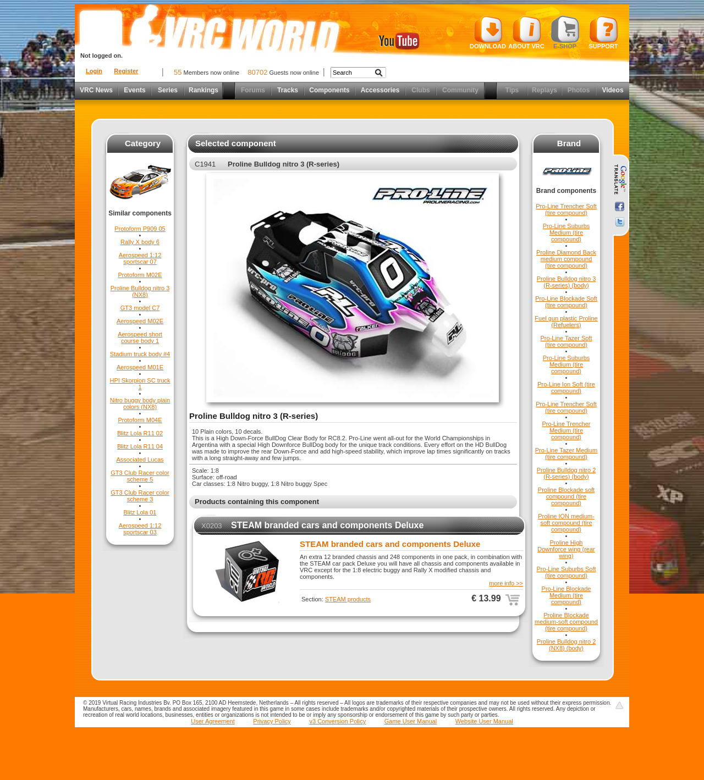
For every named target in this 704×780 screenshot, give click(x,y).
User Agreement (212, 721)
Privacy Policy (271, 721)
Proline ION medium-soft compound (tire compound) (566, 523)
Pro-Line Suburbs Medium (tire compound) (566, 232)
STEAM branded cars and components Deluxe (327, 525)
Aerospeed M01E (140, 367)
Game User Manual (410, 721)
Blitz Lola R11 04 (140, 446)
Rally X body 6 (140, 242)
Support (603, 32)
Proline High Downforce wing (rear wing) (566, 549)
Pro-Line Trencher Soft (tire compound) (566, 209)
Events (134, 90)
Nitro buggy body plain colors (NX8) (140, 403)
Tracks (287, 90)
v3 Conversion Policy (337, 721)
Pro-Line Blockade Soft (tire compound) (566, 301)
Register (126, 71)
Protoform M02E (140, 275)
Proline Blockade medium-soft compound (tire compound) (566, 622)
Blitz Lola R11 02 (140, 433)
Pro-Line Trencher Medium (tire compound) (566, 430)
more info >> (506, 583)
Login (94, 71)
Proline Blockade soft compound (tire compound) (566, 496)
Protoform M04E (140, 420)
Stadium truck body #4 (140, 354)
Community (460, 90)
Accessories (380, 90)
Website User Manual (484, 721)
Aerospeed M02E (140, 321)
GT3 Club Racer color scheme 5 (140, 476)
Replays (544, 90)
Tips (512, 90)
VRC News (96, 90)
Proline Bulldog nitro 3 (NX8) (140, 291)
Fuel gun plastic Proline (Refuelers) (566, 321)
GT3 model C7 (140, 308)
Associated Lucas (139, 459)
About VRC (526, 32)
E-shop (565, 32)
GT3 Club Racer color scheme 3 (140, 495)
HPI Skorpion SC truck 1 (139, 383)
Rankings (203, 90)
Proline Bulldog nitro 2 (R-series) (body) (566, 473)
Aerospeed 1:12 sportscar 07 (140, 258)
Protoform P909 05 (139, 228)
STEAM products (348, 599)
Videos (612, 90)
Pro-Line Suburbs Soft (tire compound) (566, 572)
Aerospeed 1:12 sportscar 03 (140, 528)
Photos (579, 90)
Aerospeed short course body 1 (140, 337)
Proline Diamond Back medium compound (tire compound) (566, 259)
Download (488, 32)
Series (168, 90)
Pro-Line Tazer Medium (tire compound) (566, 453)
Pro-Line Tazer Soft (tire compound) (566, 341)
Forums (253, 90)
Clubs (420, 90)
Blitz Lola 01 (140, 512)
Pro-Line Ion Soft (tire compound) (566, 387)
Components (329, 90)
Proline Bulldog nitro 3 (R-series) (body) (566, 282)
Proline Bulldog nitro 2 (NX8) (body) (566, 644)
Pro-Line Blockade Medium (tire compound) (566, 595)
